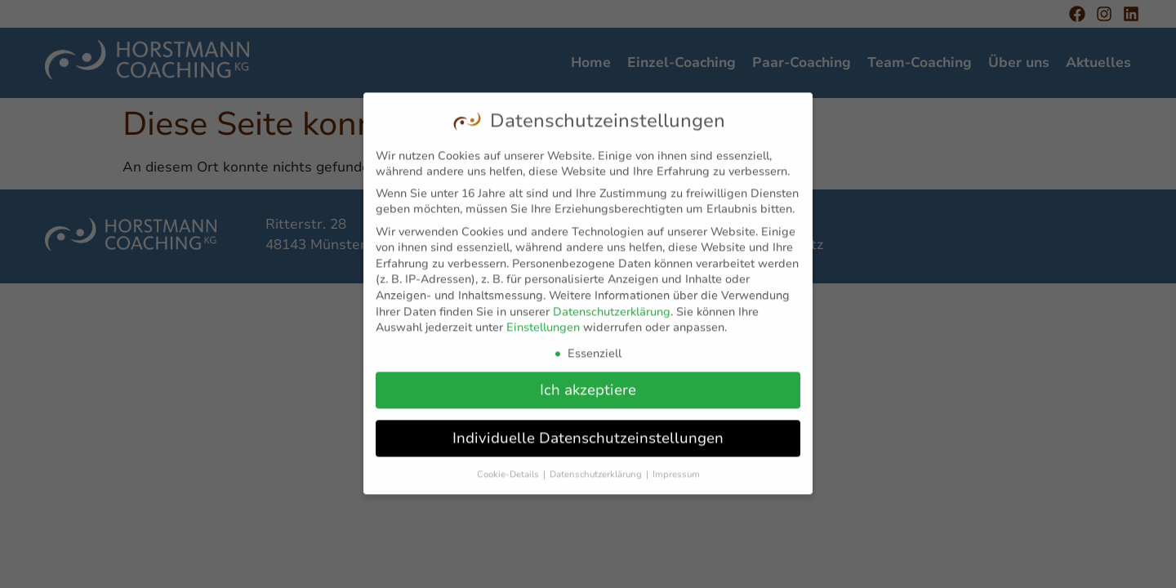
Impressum (676, 469)
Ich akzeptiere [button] (588, 384)
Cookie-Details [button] (509, 469)
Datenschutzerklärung (611, 306)
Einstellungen (543, 323)
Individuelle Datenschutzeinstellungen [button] (588, 433)
